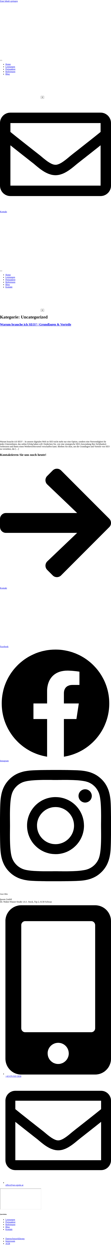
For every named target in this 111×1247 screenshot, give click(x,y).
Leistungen (10, 67)
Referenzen (10, 71)
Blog (7, 74)
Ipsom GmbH (24, 1234)
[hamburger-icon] (1, 60)
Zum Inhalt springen (9, 1)
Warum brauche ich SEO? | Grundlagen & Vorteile (35, 324)
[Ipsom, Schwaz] (20, 1199)
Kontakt (8, 287)
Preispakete (10, 69)
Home (8, 64)
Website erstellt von (8, 1234)
